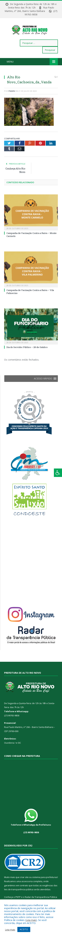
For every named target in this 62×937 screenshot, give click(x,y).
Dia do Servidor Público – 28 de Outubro (27, 350)
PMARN (11, 94)
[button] (43, 382)
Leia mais (31, 920)
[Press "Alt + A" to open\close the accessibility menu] (58, 472)
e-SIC (18, 746)
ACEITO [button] (24, 929)
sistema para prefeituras (44, 880)
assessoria (27, 884)
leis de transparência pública (18, 892)
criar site (24, 880)
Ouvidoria (9, 746)
